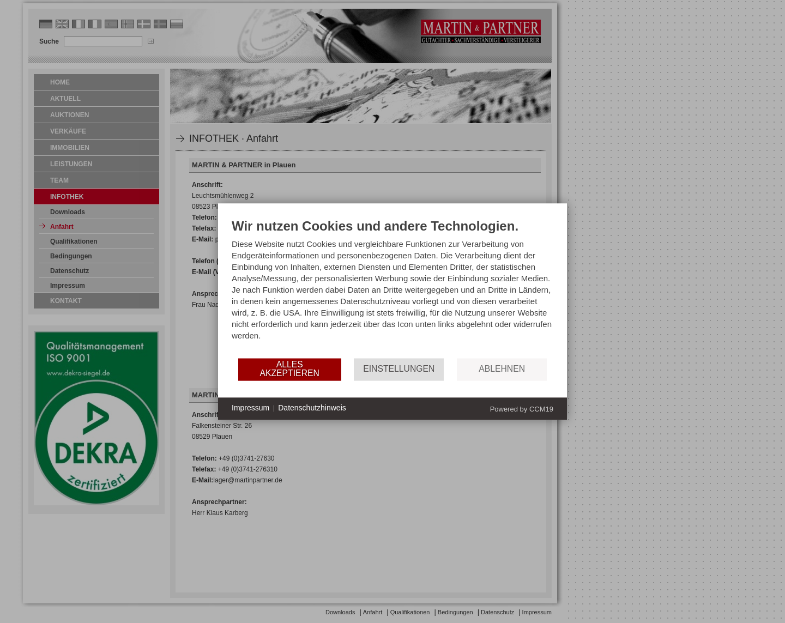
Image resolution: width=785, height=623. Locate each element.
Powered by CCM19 (521, 409)
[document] (392, 287)
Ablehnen (502, 369)
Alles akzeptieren (289, 369)
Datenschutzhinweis (312, 408)
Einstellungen (398, 369)
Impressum (250, 408)
